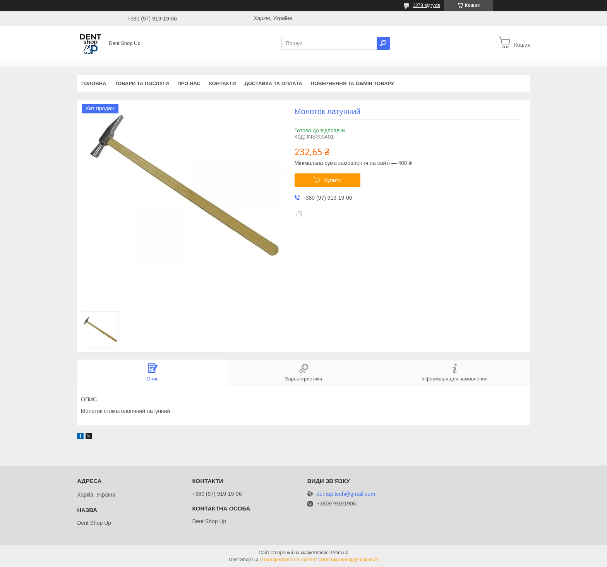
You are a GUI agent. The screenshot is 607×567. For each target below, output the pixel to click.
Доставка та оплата (273, 83)
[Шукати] (383, 43)
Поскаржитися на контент (289, 559)
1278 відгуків (426, 5)
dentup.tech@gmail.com (346, 494)
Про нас (188, 83)
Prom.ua (339, 552)
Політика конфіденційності (349, 559)
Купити (332, 180)
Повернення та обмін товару (352, 83)
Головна (93, 83)
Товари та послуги (142, 83)
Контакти (222, 83)
